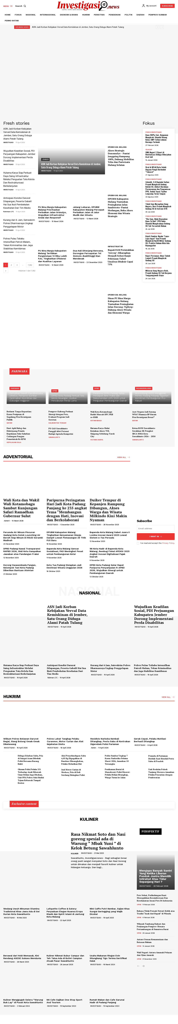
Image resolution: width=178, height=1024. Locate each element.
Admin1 (7, 521)
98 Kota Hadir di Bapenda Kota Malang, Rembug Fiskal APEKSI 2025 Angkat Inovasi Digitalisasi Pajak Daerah (109, 552)
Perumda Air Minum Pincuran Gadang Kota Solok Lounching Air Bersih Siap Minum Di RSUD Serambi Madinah (23, 536)
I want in (155, 536)
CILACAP (148, 149)
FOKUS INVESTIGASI (153, 132)
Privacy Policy (168, 543)
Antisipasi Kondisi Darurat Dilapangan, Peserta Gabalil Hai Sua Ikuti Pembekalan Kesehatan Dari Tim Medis (66, 669)
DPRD (54, 391)
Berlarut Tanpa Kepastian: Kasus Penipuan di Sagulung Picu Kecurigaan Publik (19, 415)
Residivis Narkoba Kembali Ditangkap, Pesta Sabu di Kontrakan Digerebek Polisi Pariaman (110, 741)
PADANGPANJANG (143, 388)
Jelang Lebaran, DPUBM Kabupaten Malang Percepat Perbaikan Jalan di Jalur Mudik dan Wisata (88, 211)
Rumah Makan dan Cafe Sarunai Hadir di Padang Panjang (107, 1001)
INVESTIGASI (8, 142)
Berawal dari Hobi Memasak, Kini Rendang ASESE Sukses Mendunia (22, 957)
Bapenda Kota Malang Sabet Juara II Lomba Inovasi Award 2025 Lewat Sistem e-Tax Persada (110, 535)
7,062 (30, 265)
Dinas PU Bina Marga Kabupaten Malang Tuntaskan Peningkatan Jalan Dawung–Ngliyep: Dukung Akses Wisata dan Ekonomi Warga (121, 305)
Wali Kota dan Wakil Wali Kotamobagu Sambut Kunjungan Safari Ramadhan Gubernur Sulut (21, 508)
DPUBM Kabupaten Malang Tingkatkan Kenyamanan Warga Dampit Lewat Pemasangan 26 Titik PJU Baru (66, 536)
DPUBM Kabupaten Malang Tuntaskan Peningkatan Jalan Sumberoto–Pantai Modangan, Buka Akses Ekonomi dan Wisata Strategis (120, 207)
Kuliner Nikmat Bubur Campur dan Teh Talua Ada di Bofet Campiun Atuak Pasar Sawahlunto (65, 958)
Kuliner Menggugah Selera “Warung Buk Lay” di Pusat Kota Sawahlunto (23, 1001)
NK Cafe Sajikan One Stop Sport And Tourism (64, 1001)
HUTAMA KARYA (96, 440)
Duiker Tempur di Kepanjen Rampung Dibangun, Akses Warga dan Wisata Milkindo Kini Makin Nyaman (108, 510)
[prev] (157, 27)
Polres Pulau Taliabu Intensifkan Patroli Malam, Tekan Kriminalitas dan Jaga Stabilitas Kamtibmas (152, 668)
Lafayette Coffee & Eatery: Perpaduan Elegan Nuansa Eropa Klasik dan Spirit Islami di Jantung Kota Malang (65, 912)
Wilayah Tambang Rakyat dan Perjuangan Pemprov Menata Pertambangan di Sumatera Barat (153, 927)
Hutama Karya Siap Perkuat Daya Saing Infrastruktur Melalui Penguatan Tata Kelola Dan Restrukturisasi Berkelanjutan (18, 179)
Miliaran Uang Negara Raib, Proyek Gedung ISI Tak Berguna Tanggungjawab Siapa (158, 273)
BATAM (9, 423)
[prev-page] (138, 966)
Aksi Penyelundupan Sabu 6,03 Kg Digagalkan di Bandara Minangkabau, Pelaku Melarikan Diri (73, 759)
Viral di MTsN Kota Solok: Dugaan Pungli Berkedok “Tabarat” (156, 169)
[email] (156, 528)
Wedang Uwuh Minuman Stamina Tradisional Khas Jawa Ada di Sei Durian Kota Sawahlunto (21, 911)
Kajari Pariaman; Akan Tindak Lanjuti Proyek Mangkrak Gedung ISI (157, 258)
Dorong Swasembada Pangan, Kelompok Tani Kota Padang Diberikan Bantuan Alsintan (19, 568)
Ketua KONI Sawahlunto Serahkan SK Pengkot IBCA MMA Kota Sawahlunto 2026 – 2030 (143, 432)
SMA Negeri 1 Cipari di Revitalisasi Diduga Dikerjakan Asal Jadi (158, 154)
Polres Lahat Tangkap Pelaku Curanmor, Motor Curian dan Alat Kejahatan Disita (65, 741)
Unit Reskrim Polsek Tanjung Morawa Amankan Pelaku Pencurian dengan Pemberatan (161, 773)
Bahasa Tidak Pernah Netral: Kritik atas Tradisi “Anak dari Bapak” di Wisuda (156, 912)
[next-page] (5, 270)
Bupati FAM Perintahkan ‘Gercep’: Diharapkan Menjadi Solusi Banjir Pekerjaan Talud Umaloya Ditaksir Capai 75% (121, 257)
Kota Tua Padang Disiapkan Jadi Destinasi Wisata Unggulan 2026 (64, 566)
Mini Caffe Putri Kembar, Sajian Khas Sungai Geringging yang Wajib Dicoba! (110, 911)
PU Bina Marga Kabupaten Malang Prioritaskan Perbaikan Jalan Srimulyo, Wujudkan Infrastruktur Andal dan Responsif (52, 212)
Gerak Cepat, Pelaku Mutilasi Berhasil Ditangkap (150, 740)
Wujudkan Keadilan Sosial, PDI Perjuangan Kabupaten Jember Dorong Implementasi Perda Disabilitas (154, 614)
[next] (162, 27)
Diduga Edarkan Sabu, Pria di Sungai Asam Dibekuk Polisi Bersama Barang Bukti (30, 759)
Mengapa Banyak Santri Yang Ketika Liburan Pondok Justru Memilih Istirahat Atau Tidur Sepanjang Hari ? (155, 876)
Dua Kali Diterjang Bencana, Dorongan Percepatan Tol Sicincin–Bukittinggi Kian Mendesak (88, 254)
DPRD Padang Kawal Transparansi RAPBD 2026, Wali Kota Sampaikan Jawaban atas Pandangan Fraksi (22, 551)
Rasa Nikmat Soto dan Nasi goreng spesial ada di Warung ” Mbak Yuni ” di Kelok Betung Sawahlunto (98, 841)
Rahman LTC (8, 211)
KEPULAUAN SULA (14, 442)
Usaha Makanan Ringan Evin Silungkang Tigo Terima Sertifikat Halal (108, 958)
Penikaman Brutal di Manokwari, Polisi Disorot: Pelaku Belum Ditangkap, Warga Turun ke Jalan (117, 773)
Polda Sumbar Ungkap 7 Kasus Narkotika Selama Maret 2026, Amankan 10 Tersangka (116, 759)
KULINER (74, 854)
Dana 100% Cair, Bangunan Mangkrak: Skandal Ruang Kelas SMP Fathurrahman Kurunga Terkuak (156, 138)
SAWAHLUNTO (54, 437)
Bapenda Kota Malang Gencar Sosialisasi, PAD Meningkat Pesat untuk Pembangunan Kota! (65, 551)
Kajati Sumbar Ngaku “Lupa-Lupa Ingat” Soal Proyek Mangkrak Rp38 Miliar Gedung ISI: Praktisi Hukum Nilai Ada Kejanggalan (158, 241)
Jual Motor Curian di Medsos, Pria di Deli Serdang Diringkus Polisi (73, 772)
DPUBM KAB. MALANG (117, 147)
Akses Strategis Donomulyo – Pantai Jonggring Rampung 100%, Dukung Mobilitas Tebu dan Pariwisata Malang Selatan (121, 157)
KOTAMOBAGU (96, 421)
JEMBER (45, 160)
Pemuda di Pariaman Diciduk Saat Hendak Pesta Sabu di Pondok (161, 758)
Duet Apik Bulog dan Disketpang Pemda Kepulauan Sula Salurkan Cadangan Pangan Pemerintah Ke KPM (18, 433)
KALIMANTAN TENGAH (57, 423)
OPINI (139, 905)
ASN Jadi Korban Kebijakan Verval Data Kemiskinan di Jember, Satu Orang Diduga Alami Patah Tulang (78, 27)
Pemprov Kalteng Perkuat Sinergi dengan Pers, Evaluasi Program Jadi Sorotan (61, 415)
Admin (93, 748)
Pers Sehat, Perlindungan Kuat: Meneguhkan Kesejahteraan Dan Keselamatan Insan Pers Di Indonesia (154, 898)
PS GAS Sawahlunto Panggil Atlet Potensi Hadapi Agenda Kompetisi (61, 431)
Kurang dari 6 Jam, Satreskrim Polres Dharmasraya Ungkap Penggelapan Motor (19, 223)
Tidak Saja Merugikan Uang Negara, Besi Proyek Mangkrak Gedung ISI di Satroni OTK (158, 206)
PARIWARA (15, 388)
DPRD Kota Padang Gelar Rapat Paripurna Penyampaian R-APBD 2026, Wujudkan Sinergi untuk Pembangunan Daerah (107, 569)
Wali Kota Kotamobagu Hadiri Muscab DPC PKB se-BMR (101, 414)
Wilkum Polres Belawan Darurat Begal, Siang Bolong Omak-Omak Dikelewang (21, 741)
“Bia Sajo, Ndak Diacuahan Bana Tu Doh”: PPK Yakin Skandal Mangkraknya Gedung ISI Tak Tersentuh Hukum (157, 222)
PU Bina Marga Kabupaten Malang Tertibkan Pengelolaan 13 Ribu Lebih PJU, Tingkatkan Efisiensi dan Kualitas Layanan (52, 256)
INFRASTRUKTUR (115, 246)
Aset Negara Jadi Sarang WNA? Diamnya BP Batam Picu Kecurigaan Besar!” (144, 414)
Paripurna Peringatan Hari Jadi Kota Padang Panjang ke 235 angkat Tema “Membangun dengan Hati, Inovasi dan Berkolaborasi (67, 510)
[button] (21, 6)
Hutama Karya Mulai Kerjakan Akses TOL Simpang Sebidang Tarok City (102, 432)
